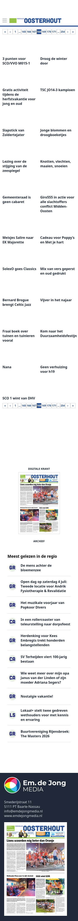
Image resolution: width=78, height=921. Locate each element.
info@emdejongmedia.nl (23, 811)
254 (63, 31)
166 (29, 31)
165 (24, 31)
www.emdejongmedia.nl (23, 815)
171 (54, 31)
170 (49, 31)
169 (44, 31)
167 (34, 31)
